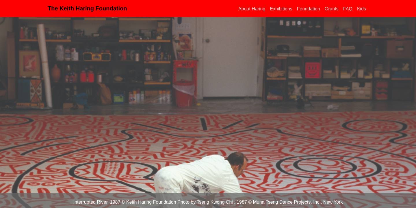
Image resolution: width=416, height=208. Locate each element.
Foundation (308, 8)
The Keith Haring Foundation (87, 8)
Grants (332, 8)
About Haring (251, 8)
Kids (361, 8)
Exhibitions (281, 8)
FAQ (347, 8)
